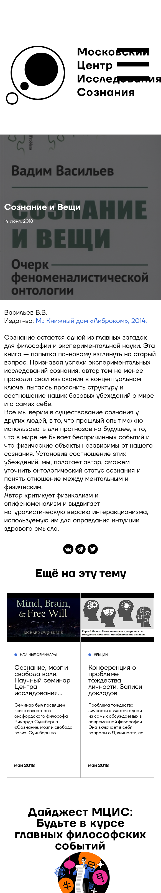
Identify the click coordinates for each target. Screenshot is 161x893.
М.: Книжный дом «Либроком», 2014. (91, 321)
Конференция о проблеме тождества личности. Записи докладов (115, 681)
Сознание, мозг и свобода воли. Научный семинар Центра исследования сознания (42, 684)
